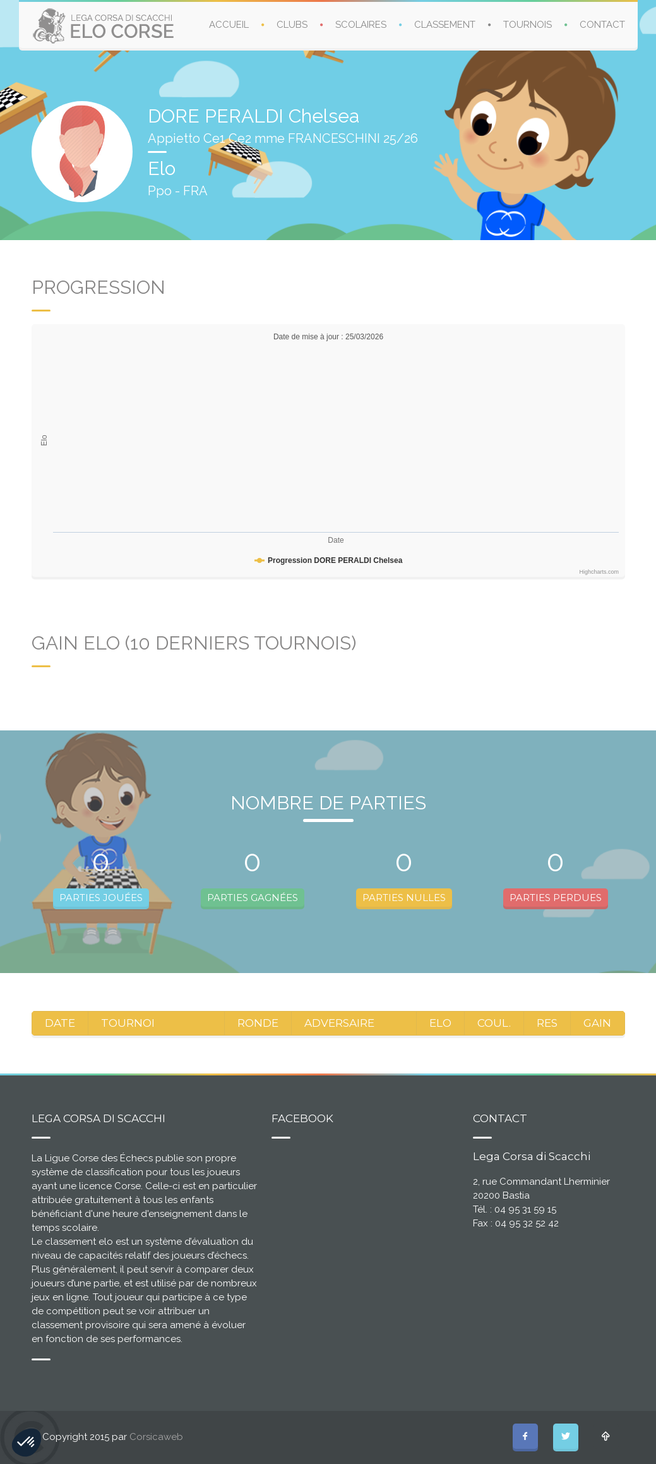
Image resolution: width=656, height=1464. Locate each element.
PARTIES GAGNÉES (252, 898)
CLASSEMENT (444, 24)
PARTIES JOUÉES (101, 898)
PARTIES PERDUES (556, 898)
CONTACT (602, 24)
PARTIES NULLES (404, 898)
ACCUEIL (229, 24)
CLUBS (292, 24)
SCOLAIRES (360, 24)
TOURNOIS (527, 24)
